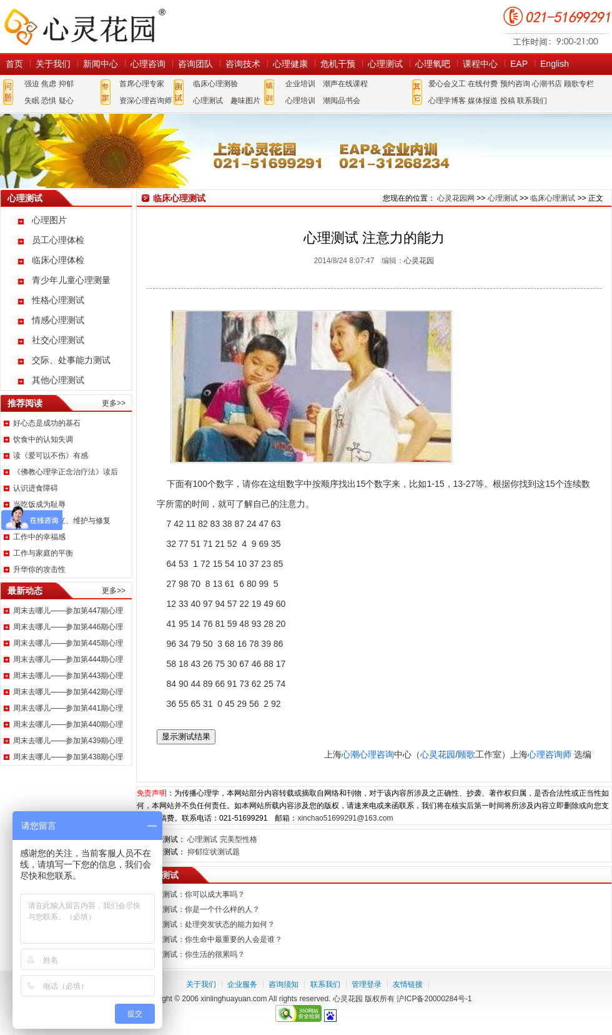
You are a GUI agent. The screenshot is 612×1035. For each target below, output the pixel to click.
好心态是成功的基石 (47, 423)
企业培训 (300, 83)
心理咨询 (148, 64)
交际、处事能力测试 (71, 360)
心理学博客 (447, 100)
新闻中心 (100, 64)
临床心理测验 (215, 83)
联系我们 (532, 100)
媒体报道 (483, 100)
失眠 (31, 100)
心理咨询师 (549, 754)
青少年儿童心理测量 (71, 280)
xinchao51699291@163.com (345, 818)
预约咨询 (515, 83)
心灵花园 (419, 260)
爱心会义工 (447, 83)
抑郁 (66, 83)
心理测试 (385, 64)
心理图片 (49, 220)
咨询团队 (195, 64)
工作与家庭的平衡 (43, 553)
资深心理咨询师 (145, 100)
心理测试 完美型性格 (222, 839)
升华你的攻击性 (39, 569)
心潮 (350, 754)
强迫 (31, 83)
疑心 (66, 100)
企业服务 (242, 984)
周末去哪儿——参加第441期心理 (68, 708)
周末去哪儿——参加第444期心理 (68, 659)
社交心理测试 (58, 340)
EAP (519, 64)
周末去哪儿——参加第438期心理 (68, 756)
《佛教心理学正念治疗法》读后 (65, 472)
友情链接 (408, 984)
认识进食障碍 (35, 488)
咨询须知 (284, 984)
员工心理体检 (58, 240)
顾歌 (466, 754)
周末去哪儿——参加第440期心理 (68, 724)
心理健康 (290, 64)
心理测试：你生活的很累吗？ (196, 954)
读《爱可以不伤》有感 (50, 455)
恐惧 (48, 100)
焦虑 (48, 83)
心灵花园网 (84, 26)
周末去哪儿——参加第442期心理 (68, 692)
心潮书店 (547, 83)
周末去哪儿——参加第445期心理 (68, 643)
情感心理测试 (58, 320)
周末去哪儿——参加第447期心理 (68, 610)
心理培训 (300, 100)
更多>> (114, 403)
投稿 (507, 100)
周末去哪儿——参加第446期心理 (68, 626)
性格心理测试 (58, 300)
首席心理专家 (141, 83)
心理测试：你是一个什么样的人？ (203, 909)
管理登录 (367, 984)
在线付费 (483, 83)
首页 (14, 64)
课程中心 (480, 64)
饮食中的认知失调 (43, 439)
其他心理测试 (58, 380)
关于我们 (53, 64)
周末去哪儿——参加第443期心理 (68, 675)
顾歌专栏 (579, 83)
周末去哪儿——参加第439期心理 (68, 740)
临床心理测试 (552, 198)
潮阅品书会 (341, 100)
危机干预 (337, 64)
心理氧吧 (432, 64)
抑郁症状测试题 (213, 852)
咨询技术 (242, 64)
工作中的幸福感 (39, 536)
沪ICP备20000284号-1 (434, 998)
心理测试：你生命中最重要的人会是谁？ (214, 939)
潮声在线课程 (345, 83)
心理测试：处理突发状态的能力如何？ (211, 924)
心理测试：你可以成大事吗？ (196, 894)
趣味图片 (245, 100)
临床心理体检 (58, 260)
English (554, 64)
